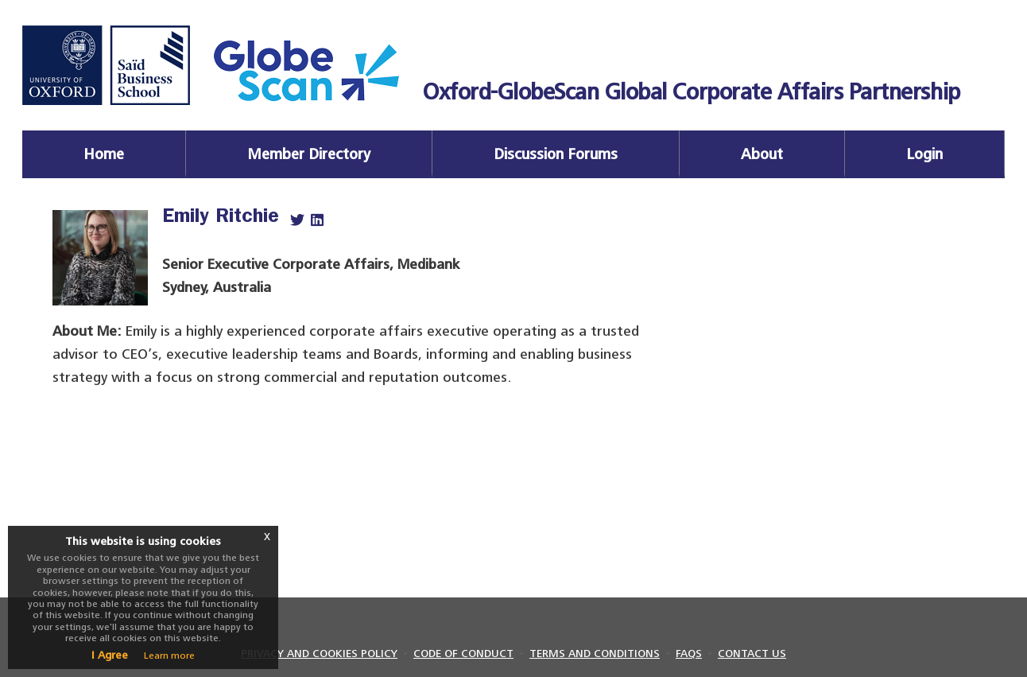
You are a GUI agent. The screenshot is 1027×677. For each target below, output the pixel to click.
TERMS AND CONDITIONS (594, 653)
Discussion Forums (556, 154)
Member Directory (308, 154)
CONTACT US (752, 653)
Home (103, 154)
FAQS (689, 653)
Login (924, 154)
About (762, 154)
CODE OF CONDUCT (463, 653)
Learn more (169, 655)
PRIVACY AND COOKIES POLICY (319, 653)
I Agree (109, 655)
